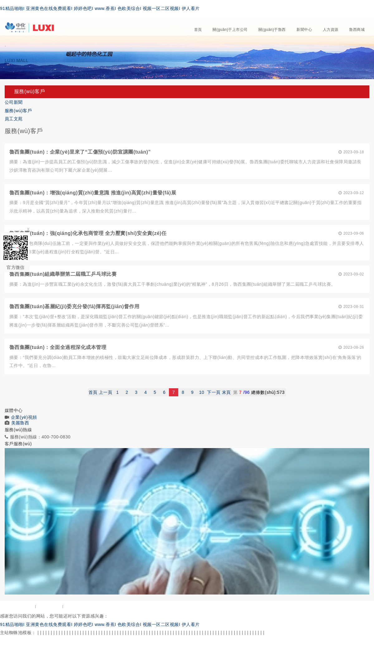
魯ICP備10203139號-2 (349, 606)
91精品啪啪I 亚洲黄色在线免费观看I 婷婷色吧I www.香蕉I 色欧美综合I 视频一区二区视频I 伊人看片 (100, 8)
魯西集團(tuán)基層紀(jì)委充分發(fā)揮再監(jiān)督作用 (74, 306)
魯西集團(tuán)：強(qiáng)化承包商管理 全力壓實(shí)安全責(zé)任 (88, 233)
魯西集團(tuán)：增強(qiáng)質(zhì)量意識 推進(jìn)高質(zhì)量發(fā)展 (92, 192)
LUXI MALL (16, 60)
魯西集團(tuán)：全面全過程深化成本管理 (57, 347)
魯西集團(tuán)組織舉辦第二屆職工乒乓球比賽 (63, 274)
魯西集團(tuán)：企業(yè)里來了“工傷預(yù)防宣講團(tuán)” (80, 152)
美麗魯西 (20, 422)
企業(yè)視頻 (24, 417)
